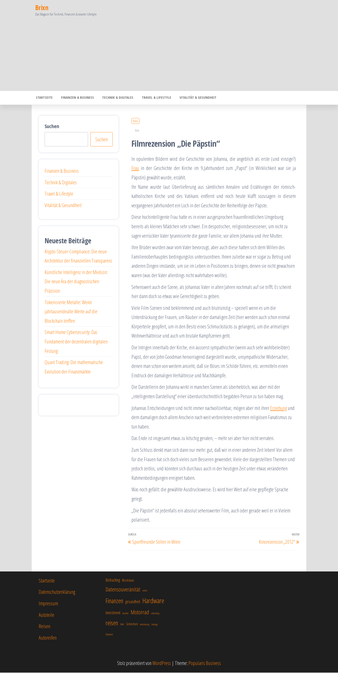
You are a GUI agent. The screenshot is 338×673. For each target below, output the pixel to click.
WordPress (161, 663)
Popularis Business (204, 663)
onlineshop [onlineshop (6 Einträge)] (155, 613)
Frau (135, 168)
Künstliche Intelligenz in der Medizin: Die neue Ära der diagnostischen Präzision (76, 282)
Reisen (44, 626)
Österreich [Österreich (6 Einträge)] (109, 635)
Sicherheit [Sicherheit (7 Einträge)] (132, 624)
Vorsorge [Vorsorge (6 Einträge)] (154, 624)
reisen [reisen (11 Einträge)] (112, 623)
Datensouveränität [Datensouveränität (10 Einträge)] (123, 590)
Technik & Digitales (114, 98)
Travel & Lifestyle (151, 98)
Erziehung (278, 408)
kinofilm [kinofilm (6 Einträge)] (126, 613)
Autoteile (46, 615)
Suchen (52, 126)
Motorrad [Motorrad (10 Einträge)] (140, 612)
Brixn (41, 7)
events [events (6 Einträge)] (144, 591)
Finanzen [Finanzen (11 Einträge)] (114, 601)
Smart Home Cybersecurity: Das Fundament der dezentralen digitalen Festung (76, 341)
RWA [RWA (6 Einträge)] (122, 624)
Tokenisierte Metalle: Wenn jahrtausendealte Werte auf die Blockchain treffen (71, 312)
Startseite (43, 98)
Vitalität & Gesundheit (191, 98)
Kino (135, 121)
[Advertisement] (169, 55)
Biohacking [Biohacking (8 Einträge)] (113, 580)
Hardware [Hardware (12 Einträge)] (153, 601)
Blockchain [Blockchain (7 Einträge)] (128, 581)
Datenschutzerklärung (57, 592)
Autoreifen (48, 638)
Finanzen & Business (75, 98)
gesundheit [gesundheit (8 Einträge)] (132, 602)
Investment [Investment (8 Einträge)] (113, 613)
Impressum (48, 603)
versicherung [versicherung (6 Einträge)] (144, 624)
